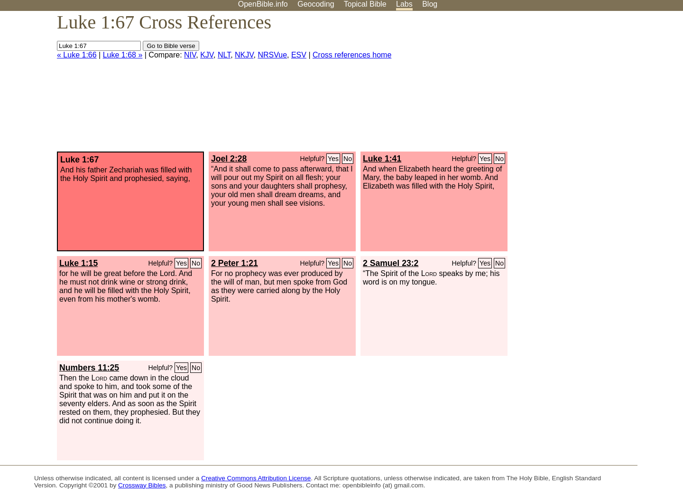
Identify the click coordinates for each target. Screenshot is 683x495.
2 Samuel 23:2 (390, 263)
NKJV (244, 55)
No (347, 158)
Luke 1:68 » (123, 55)
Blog (429, 4)
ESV (298, 55)
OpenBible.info (263, 4)
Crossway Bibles (142, 485)
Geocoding (315, 4)
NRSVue (272, 55)
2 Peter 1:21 (234, 263)
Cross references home (352, 55)
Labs (404, 4)
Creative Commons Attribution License (256, 478)
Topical (365, 4)
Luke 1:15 (78, 263)
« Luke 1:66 (77, 55)
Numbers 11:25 (89, 367)
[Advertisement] (587, 85)
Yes (333, 158)
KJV (206, 55)
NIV (190, 55)
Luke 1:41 (382, 158)
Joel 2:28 (229, 158)
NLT (224, 55)
